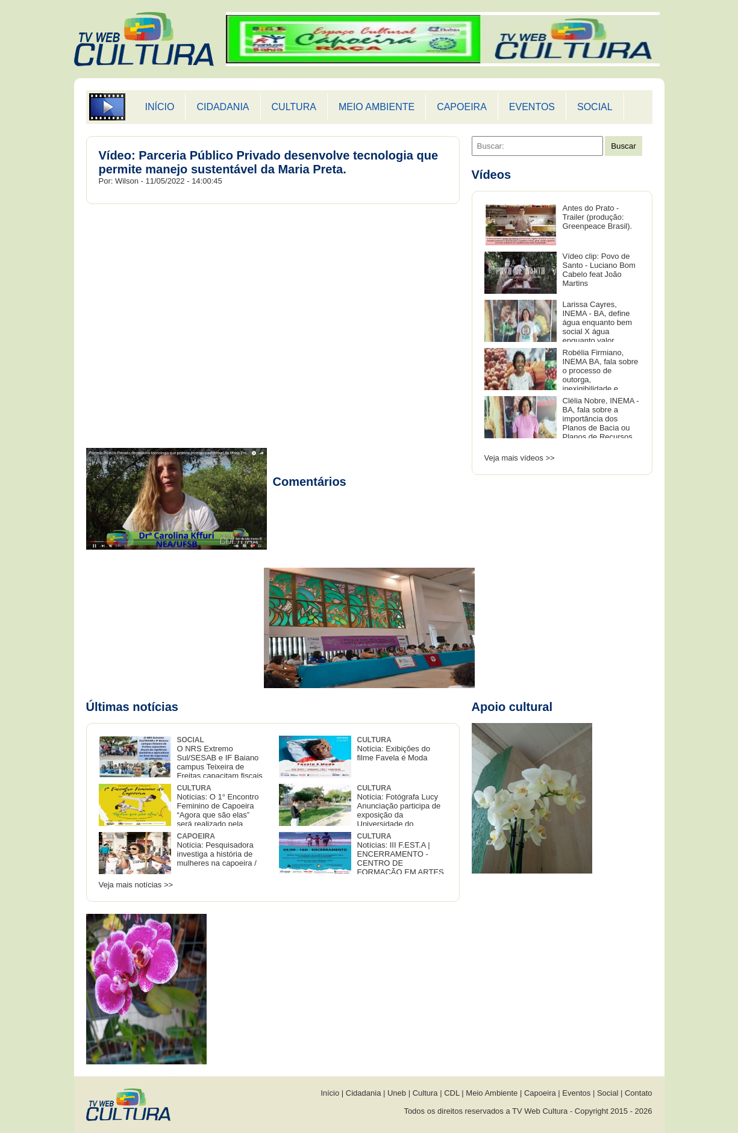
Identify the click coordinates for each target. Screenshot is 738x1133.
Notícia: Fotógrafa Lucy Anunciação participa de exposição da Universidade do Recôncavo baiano (360, 810)
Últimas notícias (132, 706)
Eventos (576, 1092)
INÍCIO (160, 107)
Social (607, 1092)
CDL (452, 1092)
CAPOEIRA (462, 107)
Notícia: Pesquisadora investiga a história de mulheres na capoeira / (217, 850)
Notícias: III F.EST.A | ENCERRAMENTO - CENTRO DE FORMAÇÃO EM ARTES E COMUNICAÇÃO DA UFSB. (361, 859)
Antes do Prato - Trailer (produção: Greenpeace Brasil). (598, 217)
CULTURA (294, 107)
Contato (638, 1092)
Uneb (396, 1092)
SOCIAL (595, 107)
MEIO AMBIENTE (376, 107)
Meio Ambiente (492, 1092)
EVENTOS (532, 107)
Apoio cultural (512, 706)
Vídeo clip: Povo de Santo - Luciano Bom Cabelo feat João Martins (599, 270)
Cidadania (363, 1092)
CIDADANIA (222, 107)
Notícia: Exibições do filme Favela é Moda (393, 749)
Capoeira (540, 1092)
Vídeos (491, 174)
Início (330, 1092)
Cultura (425, 1092)
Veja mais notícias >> (136, 884)
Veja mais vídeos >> (519, 457)
